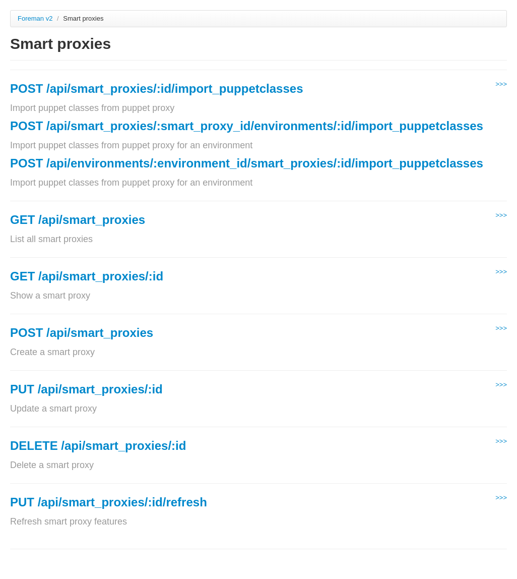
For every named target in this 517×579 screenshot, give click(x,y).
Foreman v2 (35, 18)
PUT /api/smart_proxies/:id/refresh (108, 502)
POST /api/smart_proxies (81, 332)
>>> (501, 84)
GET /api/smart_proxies (77, 219)
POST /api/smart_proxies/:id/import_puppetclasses (156, 88)
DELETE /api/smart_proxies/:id (98, 445)
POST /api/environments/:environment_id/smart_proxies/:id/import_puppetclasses (246, 163)
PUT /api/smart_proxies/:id (86, 389)
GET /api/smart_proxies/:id (86, 276)
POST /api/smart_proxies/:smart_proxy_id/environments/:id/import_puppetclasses (246, 126)
